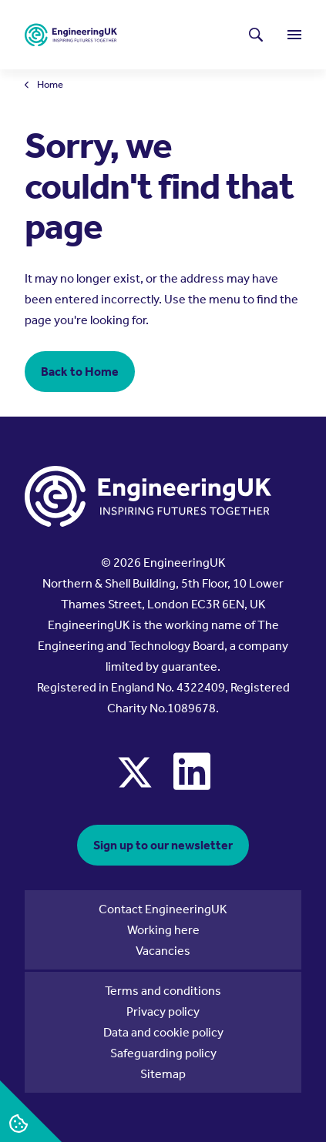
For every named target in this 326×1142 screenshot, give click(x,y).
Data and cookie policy (163, 1032)
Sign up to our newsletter (163, 845)
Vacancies (163, 950)
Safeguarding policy (163, 1053)
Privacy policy (163, 1011)
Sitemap (163, 1074)
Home (50, 85)
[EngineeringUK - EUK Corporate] (71, 35)
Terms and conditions (163, 990)
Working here (163, 930)
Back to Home (80, 371)
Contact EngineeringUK (163, 909)
